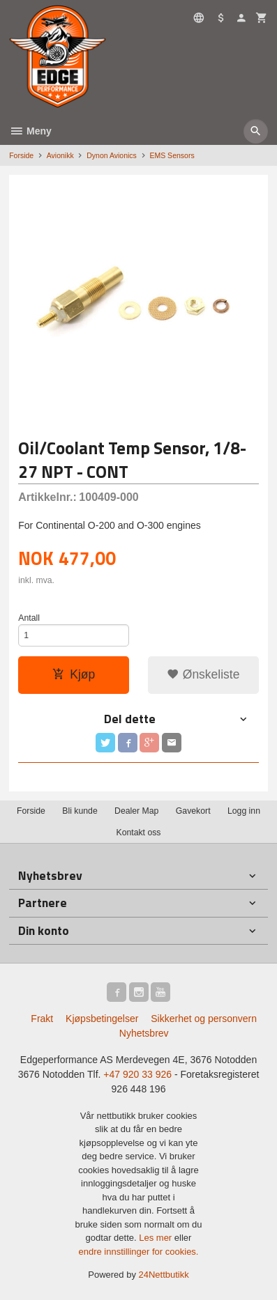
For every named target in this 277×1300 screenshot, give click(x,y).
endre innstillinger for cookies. (139, 1251)
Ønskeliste (203, 674)
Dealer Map (136, 811)
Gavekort (193, 811)
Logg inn (243, 811)
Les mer (156, 1237)
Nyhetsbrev (144, 1033)
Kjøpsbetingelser (102, 1018)
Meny (30, 131)
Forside (21, 155)
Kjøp (73, 674)
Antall (29, 618)
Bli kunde (79, 811)
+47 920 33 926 (137, 1074)
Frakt (42, 1018)
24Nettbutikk (164, 1274)
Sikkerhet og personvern (204, 1018)
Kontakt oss (138, 832)
